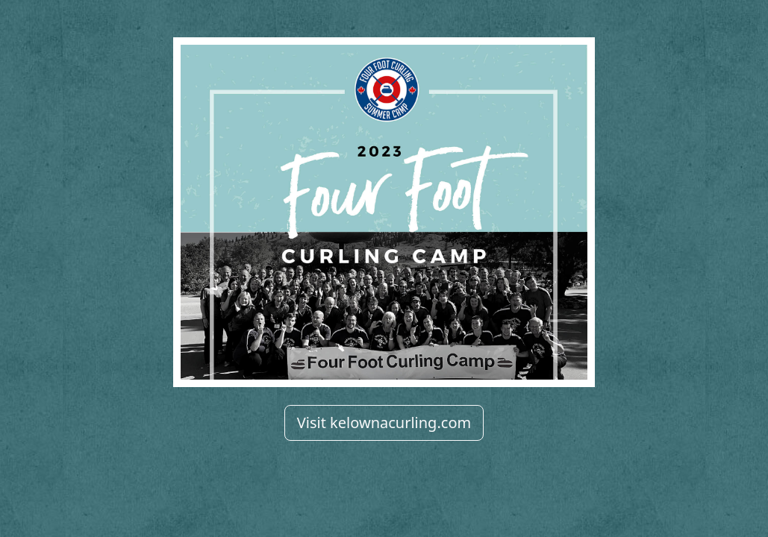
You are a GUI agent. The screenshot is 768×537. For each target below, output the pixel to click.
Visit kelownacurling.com (384, 422)
